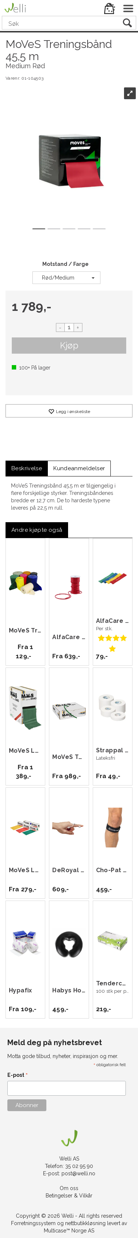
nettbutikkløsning (85, 1223)
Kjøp (69, 345)
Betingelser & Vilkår (69, 1196)
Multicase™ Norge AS (69, 1231)
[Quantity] (69, 327)
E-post (17, 1075)
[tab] (27, 468)
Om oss (69, 1188)
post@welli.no (78, 1173)
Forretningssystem (33, 1223)
